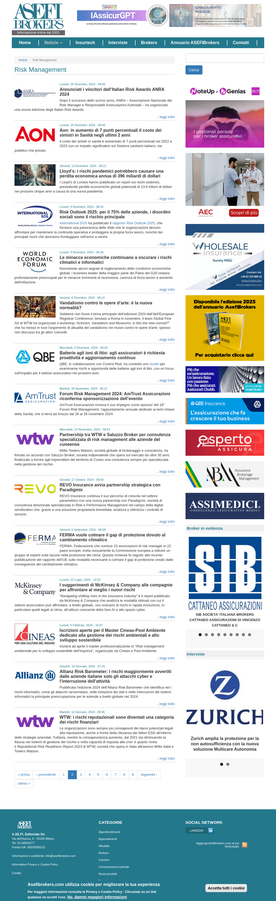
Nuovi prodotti (108, 873)
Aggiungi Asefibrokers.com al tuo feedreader (217, 845)
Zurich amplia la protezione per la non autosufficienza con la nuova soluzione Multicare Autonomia (225, 744)
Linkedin (200, 830)
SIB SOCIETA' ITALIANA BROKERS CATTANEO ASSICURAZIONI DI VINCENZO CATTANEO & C (225, 619)
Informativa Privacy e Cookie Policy (35, 864)
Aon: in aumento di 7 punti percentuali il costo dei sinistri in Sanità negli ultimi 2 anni (111, 132)
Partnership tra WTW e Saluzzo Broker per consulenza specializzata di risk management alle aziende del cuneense (115, 439)
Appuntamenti (108, 839)
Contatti (241, 42)
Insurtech (85, 42)
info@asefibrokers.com (60, 855)
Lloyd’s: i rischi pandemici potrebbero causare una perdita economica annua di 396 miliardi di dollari (112, 173)
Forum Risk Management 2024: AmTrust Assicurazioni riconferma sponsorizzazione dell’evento (115, 396)
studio (154, 364)
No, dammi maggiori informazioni (97, 897)
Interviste (118, 42)
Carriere (104, 859)
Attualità (104, 845)
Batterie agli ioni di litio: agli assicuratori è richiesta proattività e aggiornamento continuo (112, 355)
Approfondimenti (109, 832)
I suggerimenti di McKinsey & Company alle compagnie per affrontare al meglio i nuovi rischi (116, 587)
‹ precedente (46, 774)
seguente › (148, 774)
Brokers (149, 42)
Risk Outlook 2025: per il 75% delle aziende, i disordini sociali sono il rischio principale (115, 214)
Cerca (194, 70)
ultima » (24, 783)
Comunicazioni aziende (114, 866)
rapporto (133, 223)
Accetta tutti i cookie (226, 888)
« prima (24, 774)
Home (25, 42)
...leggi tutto (166, 117)
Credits (16, 873)
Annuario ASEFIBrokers (194, 42)
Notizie (53, 42)
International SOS (73, 223)
